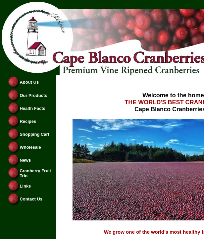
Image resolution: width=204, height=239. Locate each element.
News (25, 160)
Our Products (33, 95)
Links (25, 186)
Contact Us (31, 199)
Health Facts (32, 108)
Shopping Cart (34, 134)
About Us (29, 82)
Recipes (28, 121)
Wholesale (30, 147)
